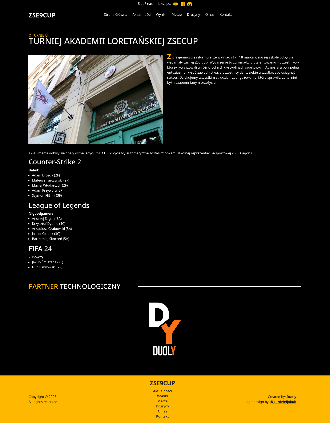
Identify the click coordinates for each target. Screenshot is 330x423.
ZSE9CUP (42, 15)
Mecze (162, 401)
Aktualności (162, 391)
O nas (162, 411)
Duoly (291, 396)
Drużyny (162, 406)
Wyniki (162, 396)
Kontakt (162, 416)
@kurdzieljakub (283, 401)
